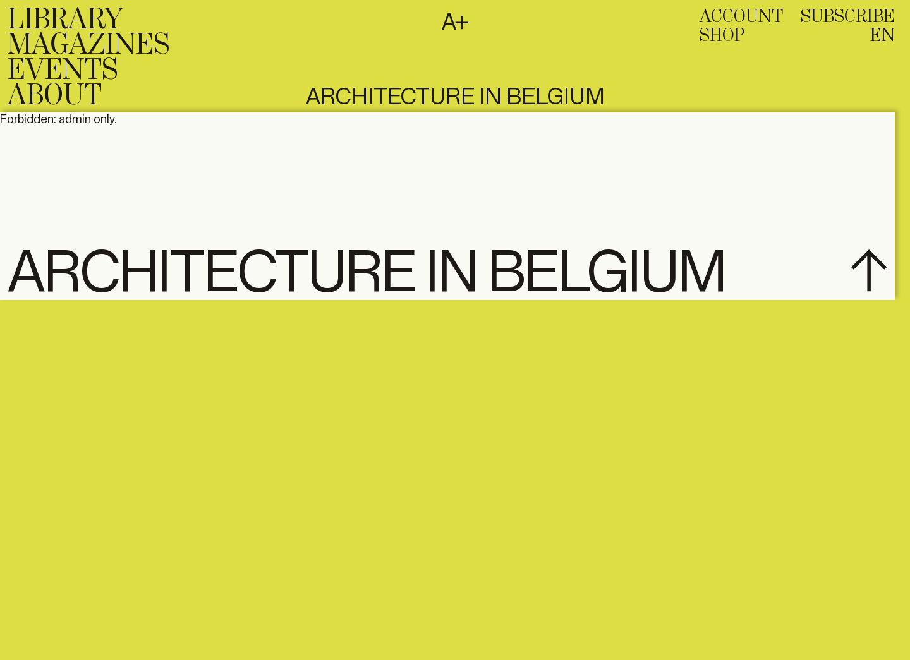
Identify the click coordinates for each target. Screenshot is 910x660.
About (55, 96)
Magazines (88, 45)
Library (65, 20)
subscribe (848, 17)
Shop (722, 36)
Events (63, 71)
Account (741, 17)
